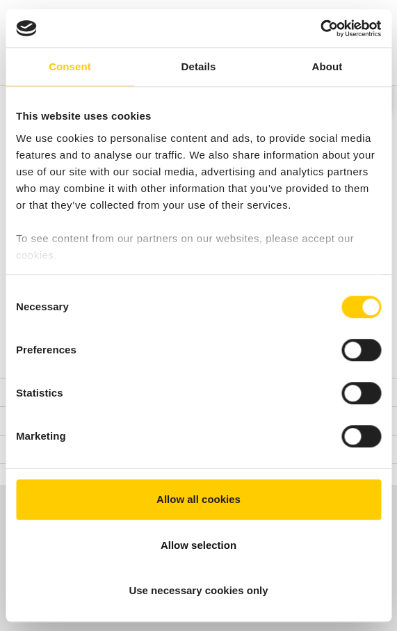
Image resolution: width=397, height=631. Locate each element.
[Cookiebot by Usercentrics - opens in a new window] (320, 28)
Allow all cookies (198, 499)
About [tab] (327, 66)
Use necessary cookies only (198, 590)
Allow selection (198, 545)
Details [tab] (198, 66)
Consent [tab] (70, 66)
